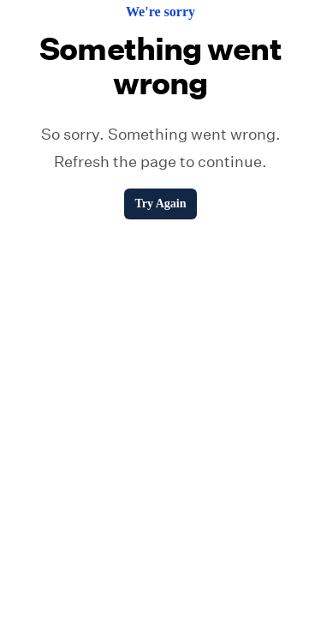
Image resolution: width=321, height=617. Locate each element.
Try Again (160, 203)
